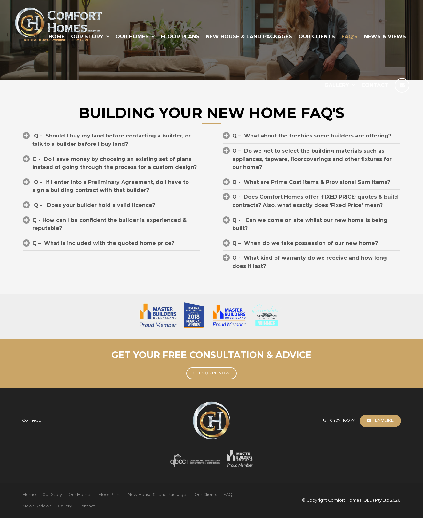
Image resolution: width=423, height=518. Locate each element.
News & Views (385, 37)
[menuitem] (29, 494)
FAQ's (349, 37)
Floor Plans (180, 37)
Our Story (52, 494)
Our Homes (132, 37)
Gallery (336, 85)
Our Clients (317, 37)
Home (29, 494)
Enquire (384, 420)
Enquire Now (214, 373)
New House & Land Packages (249, 37)
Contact (374, 85)
